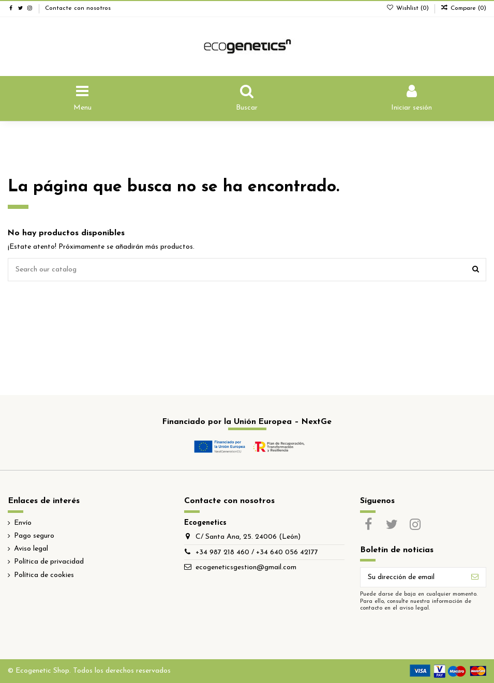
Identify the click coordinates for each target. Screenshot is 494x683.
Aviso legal (31, 549)
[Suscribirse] (475, 577)
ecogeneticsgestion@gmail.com (246, 567)
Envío (23, 523)
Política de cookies (44, 575)
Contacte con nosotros (78, 8)
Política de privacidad (49, 562)
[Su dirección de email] (412, 577)
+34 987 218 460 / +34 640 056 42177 (257, 552)
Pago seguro (34, 536)
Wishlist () (408, 8)
